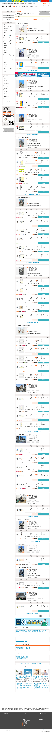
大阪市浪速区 (34, 637)
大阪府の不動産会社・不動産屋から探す (22, 649)
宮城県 (15, 714)
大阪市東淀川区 (44, 637)
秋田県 (17, 714)
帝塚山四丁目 (36, 630)
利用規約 (44, 729)
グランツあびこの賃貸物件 (22, 591)
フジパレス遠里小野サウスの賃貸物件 (24, 197)
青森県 (11, 714)
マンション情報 (25, 721)
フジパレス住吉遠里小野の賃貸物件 (23, 137)
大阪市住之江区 (33, 640)
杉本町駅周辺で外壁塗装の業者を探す (22, 656)
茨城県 (18, 716)
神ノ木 (40, 630)
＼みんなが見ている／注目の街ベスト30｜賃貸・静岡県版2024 (28, 676)
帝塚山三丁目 (31, 630)
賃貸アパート (31, 714)
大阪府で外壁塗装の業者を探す (21, 658)
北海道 (8, 714)
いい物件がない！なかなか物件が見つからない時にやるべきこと (44, 676)
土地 (42, 663)
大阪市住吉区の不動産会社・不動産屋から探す (23, 648)
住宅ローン (24, 724)
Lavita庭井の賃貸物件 (21, 494)
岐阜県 (11, 719)
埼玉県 (14, 716)
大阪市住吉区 (18, 637)
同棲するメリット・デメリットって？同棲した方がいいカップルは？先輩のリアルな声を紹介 (20, 677)
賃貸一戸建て (35, 714)
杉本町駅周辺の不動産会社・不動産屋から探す (23, 647)
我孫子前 (34, 631)
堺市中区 (26, 641)
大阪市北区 (43, 640)
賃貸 (23, 714)
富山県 (15, 718)
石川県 (17, 718)
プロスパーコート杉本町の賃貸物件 (23, 519)
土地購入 (24, 719)
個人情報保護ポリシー (38, 729)
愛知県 (8, 719)
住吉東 (29, 631)
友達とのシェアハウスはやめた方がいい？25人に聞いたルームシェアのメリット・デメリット (37, 677)
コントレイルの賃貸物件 (22, 48)
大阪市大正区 (23, 637)
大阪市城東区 (32, 638)
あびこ (43, 630)
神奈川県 (11, 716)
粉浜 (20, 631)
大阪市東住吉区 (43, 638)
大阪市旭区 (28, 638)
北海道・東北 (5, 714)
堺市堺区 (22, 641)
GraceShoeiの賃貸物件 (21, 265)
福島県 (8, 715)
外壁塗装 (24, 725)
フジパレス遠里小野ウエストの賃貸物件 (24, 434)
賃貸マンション (26, 714)
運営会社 (33, 729)
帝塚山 (26, 631)
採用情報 (48, 729)
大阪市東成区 (18, 638)
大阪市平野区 (39, 640)
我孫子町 (17, 631)
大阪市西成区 (18, 640)
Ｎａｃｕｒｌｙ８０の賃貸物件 (23, 23)
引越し (24, 726)
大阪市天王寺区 (28, 637)
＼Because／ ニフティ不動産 (43, 714)
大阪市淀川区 (23, 640)
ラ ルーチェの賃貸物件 (21, 78)
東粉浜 (40, 631)
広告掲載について (41, 718)
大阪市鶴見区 (28, 640)
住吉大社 (23, 631)
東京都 (8, 716)
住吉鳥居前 (18, 630)
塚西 (37, 631)
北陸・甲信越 (5, 718)
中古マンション (29, 663)
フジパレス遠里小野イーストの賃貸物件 (24, 383)
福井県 (20, 718)
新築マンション (23, 663)
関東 (3, 716)
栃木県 (20, 716)
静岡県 (13, 719)
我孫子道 (27, 630)
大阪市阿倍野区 (37, 638)
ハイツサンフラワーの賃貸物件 (23, 113)
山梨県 (11, 718)
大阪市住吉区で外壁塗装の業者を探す (22, 657)
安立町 (24, 630)
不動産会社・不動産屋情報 (26, 720)
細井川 (21, 630)
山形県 (20, 714)
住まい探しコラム (25, 723)
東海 (3, 719)
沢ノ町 (32, 631)
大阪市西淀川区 (39, 637)
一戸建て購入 (25, 718)
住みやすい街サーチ (25, 722)
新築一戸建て (34, 663)
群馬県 (8, 717)
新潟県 (8, 718)
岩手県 (13, 714)
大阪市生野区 (23, 638)
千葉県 (16, 716)
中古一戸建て (39, 663)
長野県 (13, 718)
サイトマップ (41, 719)
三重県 (15, 719)
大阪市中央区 (18, 641)
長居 (45, 630)
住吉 (42, 631)
